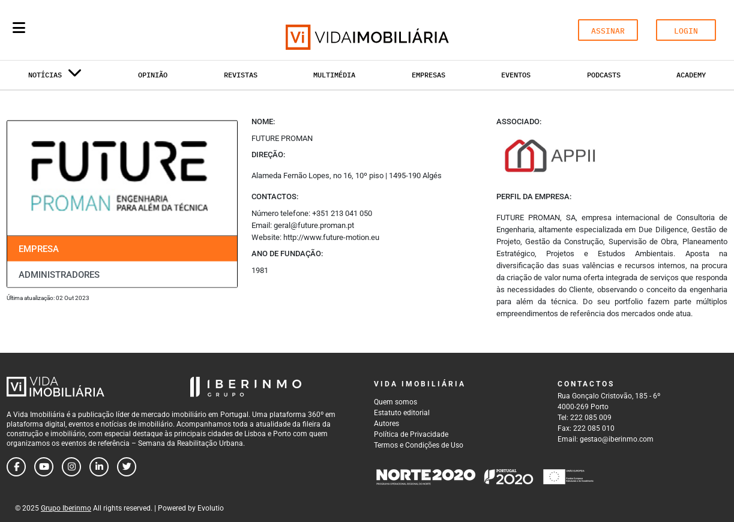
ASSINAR (608, 31)
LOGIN (686, 31)
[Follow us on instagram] (71, 466)
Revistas (240, 74)
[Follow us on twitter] (126, 466)
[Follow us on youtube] (43, 466)
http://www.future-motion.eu (331, 237)
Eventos (516, 74)
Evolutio (210, 508)
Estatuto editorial (402, 413)
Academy (691, 74)
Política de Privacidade (411, 434)
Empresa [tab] (39, 249)
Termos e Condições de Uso (418, 445)
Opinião (152, 74)
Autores (386, 423)
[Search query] (89, 30)
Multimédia (334, 74)
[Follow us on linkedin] (99, 466)
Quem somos (395, 402)
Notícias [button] (55, 77)
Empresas (428, 74)
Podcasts (604, 74)
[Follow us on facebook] (16, 466)
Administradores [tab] (59, 274)
